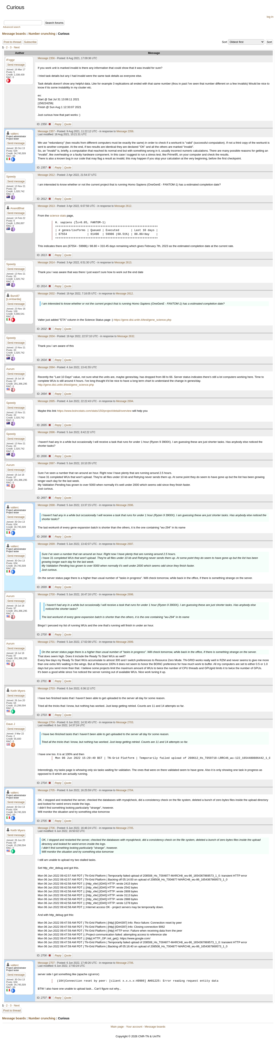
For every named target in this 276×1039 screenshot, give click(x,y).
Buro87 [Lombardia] (13, 297)
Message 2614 (46, 262)
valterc (15, 133)
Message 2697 (46, 463)
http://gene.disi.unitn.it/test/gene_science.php (66, 384)
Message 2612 (46, 174)
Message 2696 (46, 432)
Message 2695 (46, 401)
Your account (134, 1026)
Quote (67, 124)
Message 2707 (46, 962)
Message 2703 (46, 688)
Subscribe (30, 42)
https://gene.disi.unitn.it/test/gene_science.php (142, 319)
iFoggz (10, 59)
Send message (16, 64)
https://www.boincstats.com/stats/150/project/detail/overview (94, 410)
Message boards (14, 33)
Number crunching (41, 33)
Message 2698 (46, 505)
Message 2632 (46, 293)
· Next (16, 47)
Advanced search (11, 27)
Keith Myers (18, 690)
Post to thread (12, 42)
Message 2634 (46, 336)
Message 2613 (46, 205)
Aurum (10, 369)
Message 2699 (46, 543)
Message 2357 (46, 131)
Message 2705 (46, 790)
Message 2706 (46, 828)
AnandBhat (17, 208)
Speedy (11, 176)
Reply (58, 124)
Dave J (10, 724)
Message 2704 (46, 722)
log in (270, 16)
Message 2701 (46, 641)
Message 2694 (46, 367)
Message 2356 (46, 58)
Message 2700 (46, 594)
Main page (117, 1026)
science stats (58, 215)
